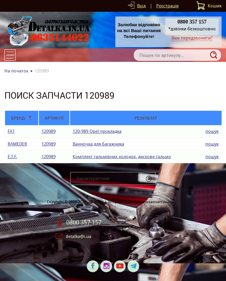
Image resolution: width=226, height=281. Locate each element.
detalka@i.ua (78, 236)
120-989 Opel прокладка (97, 131)
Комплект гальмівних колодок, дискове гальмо (122, 156)
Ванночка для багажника (98, 144)
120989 (48, 131)
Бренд (18, 118)
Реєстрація (167, 6)
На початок (16, 71)
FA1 (11, 131)
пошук (212, 131)
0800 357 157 (84, 222)
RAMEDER (17, 144)
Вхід (141, 6)
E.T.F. (12, 156)
